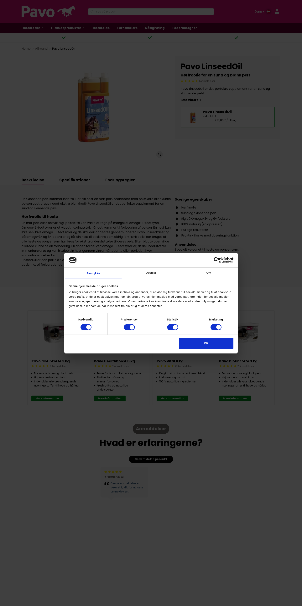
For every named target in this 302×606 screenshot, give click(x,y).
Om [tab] (208, 272)
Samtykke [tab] (93, 273)
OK (206, 343)
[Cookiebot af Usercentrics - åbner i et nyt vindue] (216, 260)
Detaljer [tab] (151, 272)
